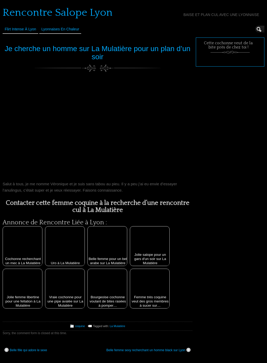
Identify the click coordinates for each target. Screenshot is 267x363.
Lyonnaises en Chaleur (60, 29)
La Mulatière (117, 326)
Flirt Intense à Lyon (20, 29)
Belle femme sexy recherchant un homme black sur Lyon (148, 350)
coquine (80, 326)
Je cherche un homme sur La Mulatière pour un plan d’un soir (98, 53)
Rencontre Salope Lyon (58, 12)
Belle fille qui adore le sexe (25, 350)
